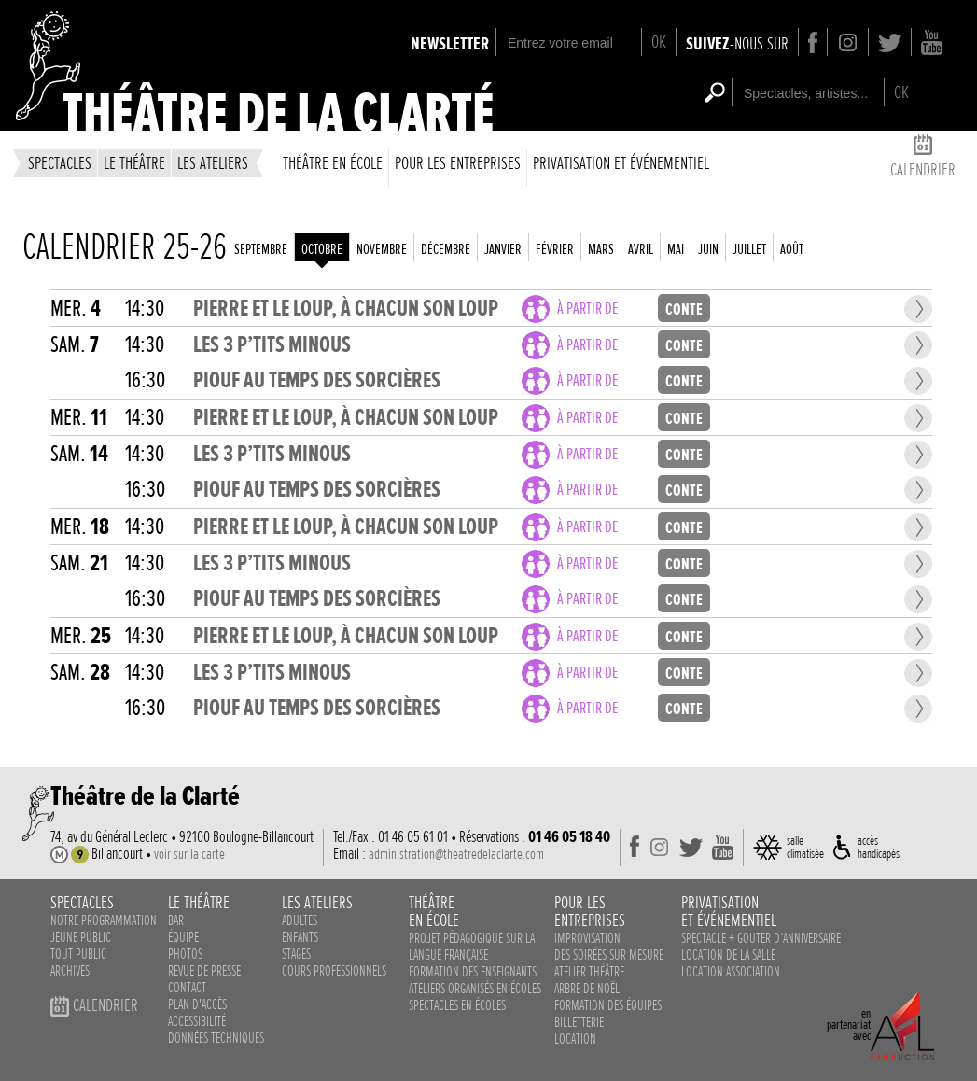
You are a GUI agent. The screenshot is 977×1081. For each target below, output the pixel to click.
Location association (730, 971)
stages (296, 954)
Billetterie (579, 1022)
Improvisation (587, 938)
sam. (74, 344)
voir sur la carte (189, 854)
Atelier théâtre (589, 971)
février (555, 249)
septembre (260, 249)
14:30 (144, 308)
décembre (445, 249)
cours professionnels (334, 971)
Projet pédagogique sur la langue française (472, 946)
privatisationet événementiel (728, 911)
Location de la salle (728, 955)
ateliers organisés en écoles (475, 988)
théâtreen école (434, 911)
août (791, 249)
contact (187, 987)
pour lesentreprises (589, 911)
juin (708, 249)
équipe (183, 937)
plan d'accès (197, 1004)
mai (675, 249)
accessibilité (197, 1021)
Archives (70, 971)
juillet (749, 249)
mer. (75, 308)
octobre (321, 249)
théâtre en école (333, 163)
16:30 (145, 380)
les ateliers (212, 163)
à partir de (587, 308)
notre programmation (103, 920)
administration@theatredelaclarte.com (456, 854)
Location (575, 1039)
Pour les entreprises (458, 163)
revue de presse (204, 971)
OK (658, 41)
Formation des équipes (608, 1005)
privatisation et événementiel (621, 163)
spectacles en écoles (457, 1005)
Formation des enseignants (473, 971)
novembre (381, 249)
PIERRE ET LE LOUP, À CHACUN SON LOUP (345, 308)
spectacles (59, 163)
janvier (503, 249)
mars (601, 249)
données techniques (216, 1038)
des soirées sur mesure (608, 955)
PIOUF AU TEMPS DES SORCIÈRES (316, 380)
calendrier (923, 159)
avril (640, 249)
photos (185, 954)
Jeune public (80, 937)
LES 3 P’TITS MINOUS (272, 344)
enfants (300, 937)
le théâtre (134, 163)
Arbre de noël (587, 988)
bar (176, 920)
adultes (299, 920)
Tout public (78, 954)
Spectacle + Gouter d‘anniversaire (761, 938)
